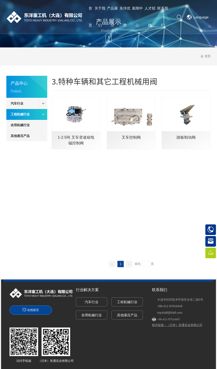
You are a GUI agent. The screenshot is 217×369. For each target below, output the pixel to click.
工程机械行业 (127, 302)
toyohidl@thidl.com (169, 312)
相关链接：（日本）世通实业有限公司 (177, 325)
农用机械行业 (91, 315)
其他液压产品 (127, 315)
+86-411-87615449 (169, 306)
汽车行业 (91, 302)
